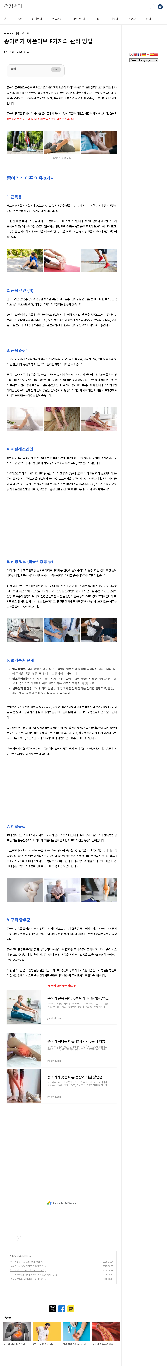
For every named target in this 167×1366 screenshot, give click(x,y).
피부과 (114, 19)
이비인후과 (79, 19)
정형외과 (37, 19)
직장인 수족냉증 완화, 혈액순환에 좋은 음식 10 (32, 1274)
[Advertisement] (62, 520)
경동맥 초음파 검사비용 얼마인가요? (27, 1279)
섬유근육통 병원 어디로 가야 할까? (26, 1266)
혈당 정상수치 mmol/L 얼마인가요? (27, 1270)
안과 (148, 19)
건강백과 (13, 6)
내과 (19, 19)
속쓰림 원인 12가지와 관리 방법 (25, 1262)
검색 (152, 6)
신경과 (132, 19)
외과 (97, 19)
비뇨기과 (57, 19)
